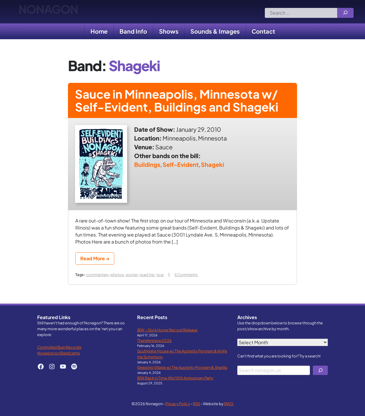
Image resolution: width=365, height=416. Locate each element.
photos (117, 274)
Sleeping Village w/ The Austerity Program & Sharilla (182, 367)
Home (99, 31)
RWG (228, 403)
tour (160, 274)
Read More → (94, 258)
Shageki (212, 164)
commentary (97, 274)
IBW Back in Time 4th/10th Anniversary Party (175, 377)
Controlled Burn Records (59, 347)
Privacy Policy (178, 403)
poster (132, 274)
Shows (168, 31)
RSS (196, 403)
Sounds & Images (215, 31)
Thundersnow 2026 (154, 340)
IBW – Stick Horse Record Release (167, 329)
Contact (263, 31)
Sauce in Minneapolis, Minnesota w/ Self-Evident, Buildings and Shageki (176, 100)
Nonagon (48, 12)
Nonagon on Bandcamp (58, 352)
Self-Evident (181, 164)
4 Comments (186, 274)
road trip (147, 274)
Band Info (133, 31)
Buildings (147, 164)
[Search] (345, 13)
